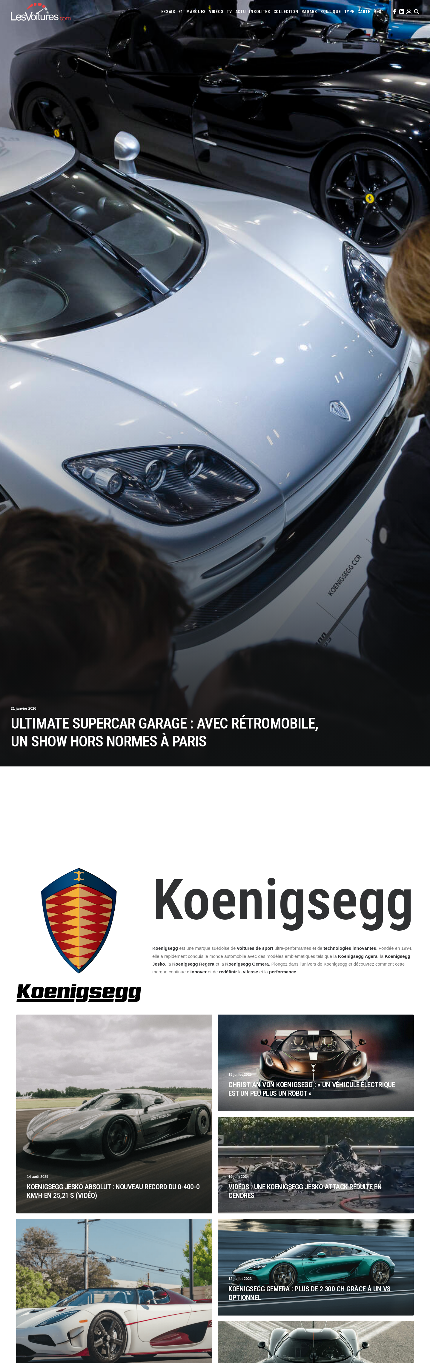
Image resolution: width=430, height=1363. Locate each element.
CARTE (363, 11)
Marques (196, 11)
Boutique (330, 11)
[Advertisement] (215, 822)
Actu (240, 11)
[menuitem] (168, 11)
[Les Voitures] (40, 12)
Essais (168, 11)
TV (229, 11)
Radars (309, 11)
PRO (378, 11)
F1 (181, 11)
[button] (394, 11)
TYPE (349, 11)
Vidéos (216, 11)
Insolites (259, 11)
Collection (286, 11)
